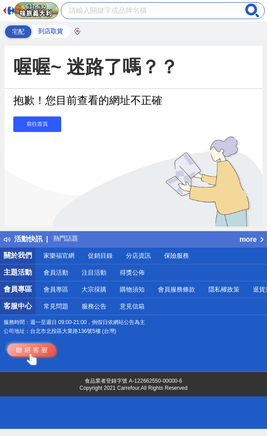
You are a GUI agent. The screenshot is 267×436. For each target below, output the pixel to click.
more (251, 239)
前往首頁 (37, 124)
